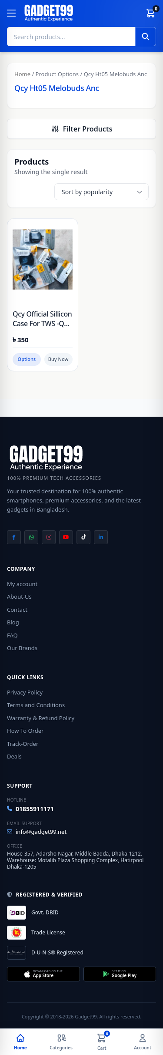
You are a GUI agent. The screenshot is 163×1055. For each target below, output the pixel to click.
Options (27, 359)
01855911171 (30, 809)
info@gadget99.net (37, 832)
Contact (17, 609)
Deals (14, 756)
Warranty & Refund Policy (40, 718)
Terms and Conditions (36, 705)
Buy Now (58, 359)
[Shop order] (101, 191)
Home (22, 74)
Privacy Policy (25, 692)
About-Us (19, 596)
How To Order (25, 731)
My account (22, 584)
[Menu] (11, 13)
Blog (13, 622)
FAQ (12, 635)
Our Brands (22, 648)
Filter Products (82, 129)
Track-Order (22, 744)
